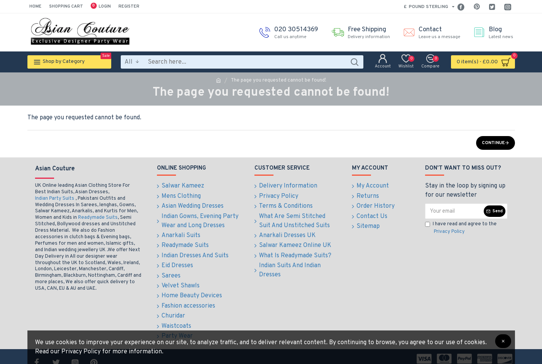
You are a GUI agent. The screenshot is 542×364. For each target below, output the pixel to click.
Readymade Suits (98, 218)
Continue (493, 143)
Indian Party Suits (54, 199)
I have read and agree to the (461, 228)
